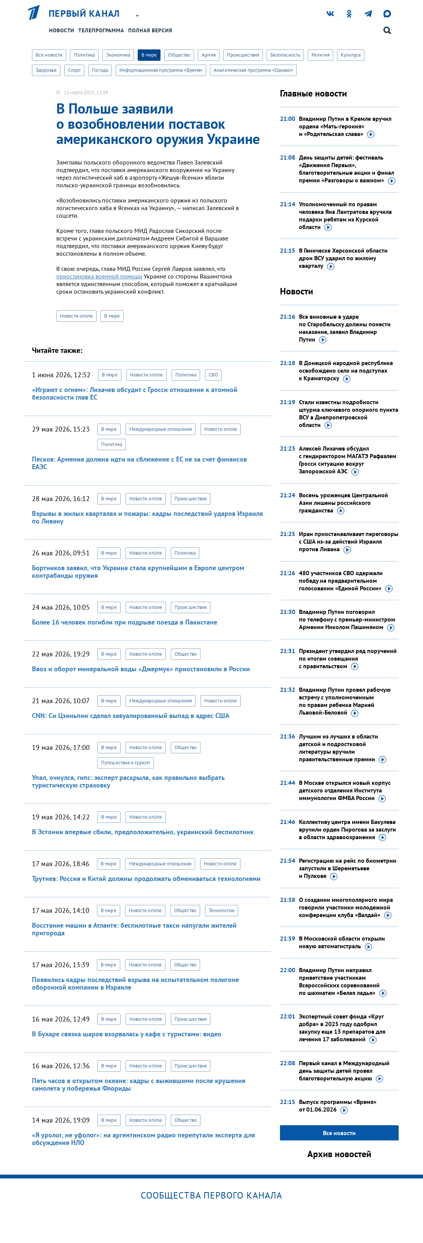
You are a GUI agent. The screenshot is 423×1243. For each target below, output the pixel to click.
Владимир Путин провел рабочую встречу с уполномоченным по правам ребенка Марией (345, 701)
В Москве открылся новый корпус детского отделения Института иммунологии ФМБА (345, 790)
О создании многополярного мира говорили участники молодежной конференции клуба (346, 907)
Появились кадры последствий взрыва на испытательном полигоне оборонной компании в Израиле (135, 983)
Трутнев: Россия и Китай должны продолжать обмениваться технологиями (146, 878)
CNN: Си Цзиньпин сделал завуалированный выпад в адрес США (130, 715)
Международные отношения (160, 429)
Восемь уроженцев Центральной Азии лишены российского (343, 503)
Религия (320, 55)
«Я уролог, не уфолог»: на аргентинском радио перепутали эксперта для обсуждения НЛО (143, 1139)
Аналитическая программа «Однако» (253, 70)
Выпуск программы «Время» (338, 1106)
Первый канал (84, 13)
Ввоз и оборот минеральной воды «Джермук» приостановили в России (141, 668)
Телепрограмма (101, 30)
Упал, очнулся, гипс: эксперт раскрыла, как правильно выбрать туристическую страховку (128, 781)
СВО (213, 375)
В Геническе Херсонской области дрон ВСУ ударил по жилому (343, 258)
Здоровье (46, 70)
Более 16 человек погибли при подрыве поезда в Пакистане (124, 622)
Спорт (74, 70)
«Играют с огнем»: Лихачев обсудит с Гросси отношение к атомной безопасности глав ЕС (134, 393)
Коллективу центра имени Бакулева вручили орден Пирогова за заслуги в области (347, 829)
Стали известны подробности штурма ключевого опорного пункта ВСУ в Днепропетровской (348, 413)
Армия (209, 55)
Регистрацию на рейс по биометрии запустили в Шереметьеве (347, 868)
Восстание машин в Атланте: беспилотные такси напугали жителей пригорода (134, 929)
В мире (149, 55)
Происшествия (243, 55)
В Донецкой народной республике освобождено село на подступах (346, 371)
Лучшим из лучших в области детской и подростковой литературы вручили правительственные (342, 748)
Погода (100, 70)
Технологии (221, 910)
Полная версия (150, 30)
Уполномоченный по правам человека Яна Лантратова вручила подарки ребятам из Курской (345, 215)
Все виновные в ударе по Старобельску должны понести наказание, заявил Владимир (345, 328)
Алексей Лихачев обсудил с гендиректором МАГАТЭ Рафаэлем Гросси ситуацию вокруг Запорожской (347, 460)
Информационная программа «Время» (160, 70)
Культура (351, 55)
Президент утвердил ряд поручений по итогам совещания (348, 659)
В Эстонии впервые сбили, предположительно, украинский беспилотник (143, 831)
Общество (179, 55)
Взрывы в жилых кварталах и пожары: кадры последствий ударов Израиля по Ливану (147, 517)
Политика (84, 55)
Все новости (49, 55)
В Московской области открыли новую (342, 942)
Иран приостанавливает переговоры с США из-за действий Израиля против (348, 541)
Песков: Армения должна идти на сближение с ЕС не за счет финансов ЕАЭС (139, 463)
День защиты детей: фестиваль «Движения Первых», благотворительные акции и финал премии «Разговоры (347, 169)
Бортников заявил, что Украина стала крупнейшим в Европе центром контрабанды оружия (138, 571)
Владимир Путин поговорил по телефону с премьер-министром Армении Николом (347, 619)
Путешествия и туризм (125, 762)
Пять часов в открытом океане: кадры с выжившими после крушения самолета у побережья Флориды (138, 1084)
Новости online (76, 316)
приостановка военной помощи (99, 276)
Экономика (118, 55)
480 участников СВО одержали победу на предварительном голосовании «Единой (346, 581)
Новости (61, 30)
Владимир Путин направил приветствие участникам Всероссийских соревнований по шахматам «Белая (342, 981)
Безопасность (285, 55)
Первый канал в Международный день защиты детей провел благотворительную (344, 1071)
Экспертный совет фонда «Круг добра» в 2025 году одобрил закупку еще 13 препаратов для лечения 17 (342, 1028)
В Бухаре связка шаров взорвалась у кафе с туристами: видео (126, 1034)
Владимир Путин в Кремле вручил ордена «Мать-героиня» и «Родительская (345, 126)
